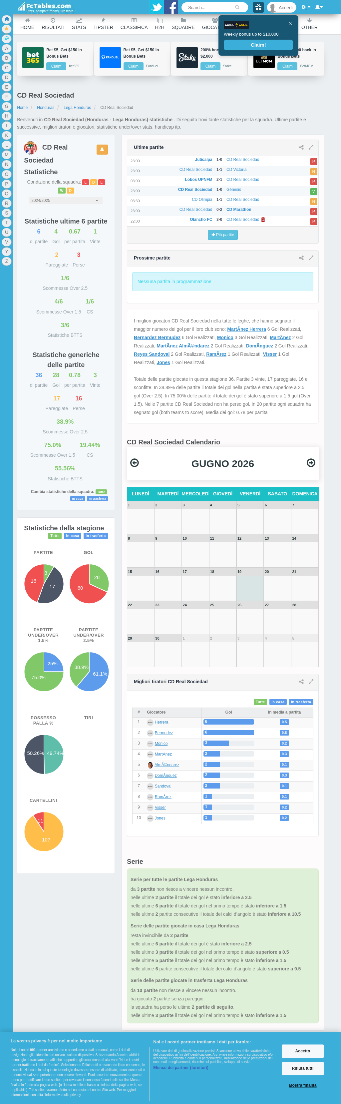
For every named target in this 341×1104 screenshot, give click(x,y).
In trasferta (97, 498)
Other (309, 24)
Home (27, 24)
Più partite (222, 235)
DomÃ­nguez (259, 345)
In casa (77, 498)
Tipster (103, 24)
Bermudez (164, 733)
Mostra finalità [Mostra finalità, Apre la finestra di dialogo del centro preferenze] (302, 1085)
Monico (225, 337)
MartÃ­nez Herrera (246, 329)
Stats (79, 24)
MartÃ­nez (280, 337)
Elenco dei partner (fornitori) (180, 1067)
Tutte (101, 492)
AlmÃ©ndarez (167, 765)
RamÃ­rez (216, 354)
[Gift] (258, 7)
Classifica (134, 24)
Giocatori (215, 24)
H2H (160, 24)
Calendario (279, 24)
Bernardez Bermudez (157, 337)
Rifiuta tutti (303, 1068)
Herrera (162, 722)
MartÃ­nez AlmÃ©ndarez (183, 345)
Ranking (245, 24)
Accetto (302, 1051)
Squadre (183, 24)
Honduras (45, 107)
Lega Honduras (77, 107)
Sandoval (163, 786)
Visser (270, 354)
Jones (163, 362)
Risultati (53, 24)
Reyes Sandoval (152, 354)
